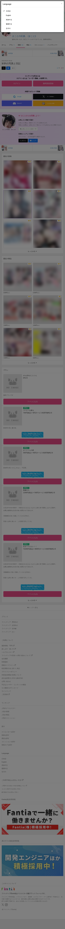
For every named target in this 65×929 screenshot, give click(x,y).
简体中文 (9, 20)
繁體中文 (9, 24)
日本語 (8, 11)
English (8, 15)
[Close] (61, 3)
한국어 (8, 28)
